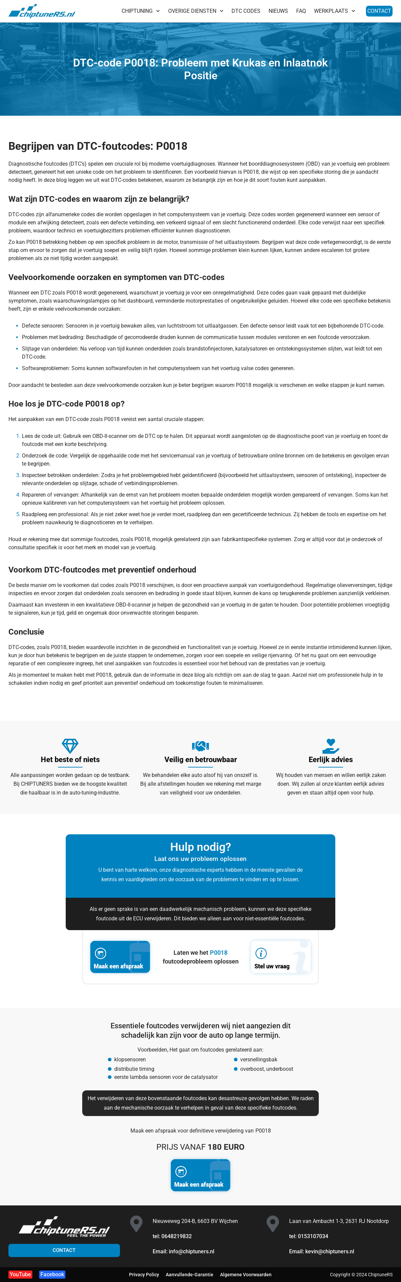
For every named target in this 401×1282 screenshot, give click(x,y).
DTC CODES (246, 11)
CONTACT (379, 11)
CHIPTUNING (141, 11)
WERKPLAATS (334, 11)
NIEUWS (278, 11)
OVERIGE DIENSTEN (195, 11)
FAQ (301, 11)
